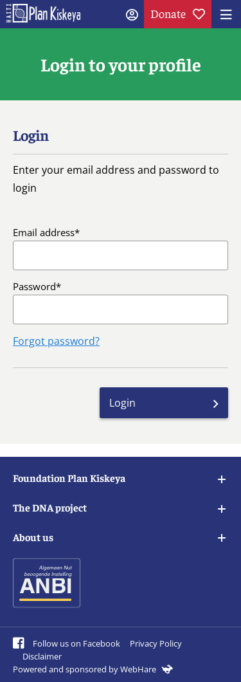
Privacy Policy (156, 643)
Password (34, 286)
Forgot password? (56, 341)
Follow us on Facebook (66, 643)
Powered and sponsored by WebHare (93, 669)
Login (122, 403)
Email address (44, 232)
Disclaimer (42, 656)
